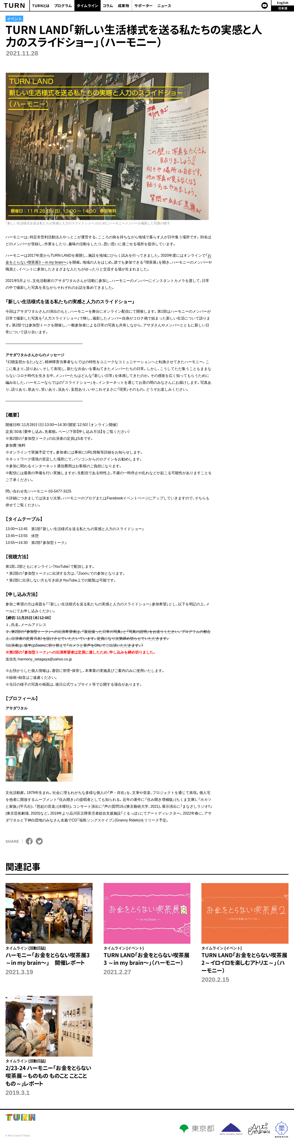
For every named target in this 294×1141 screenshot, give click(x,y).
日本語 (283, 8)
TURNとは (41, 5)
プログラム (63, 5)
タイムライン (87, 5)
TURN (14, 5)
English (282, 3)
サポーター (143, 5)
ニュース (164, 5)
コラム (108, 5)
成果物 (123, 5)
